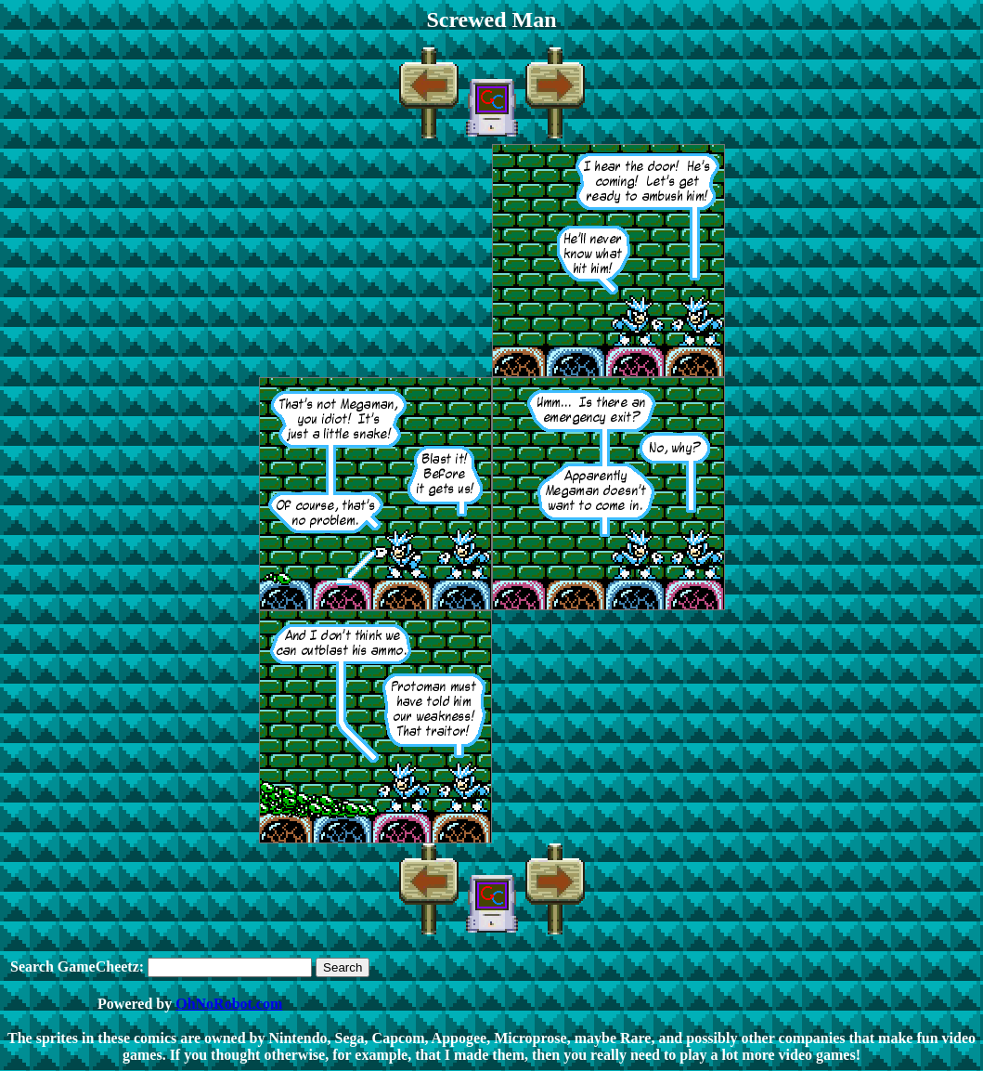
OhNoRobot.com (228, 1004)
